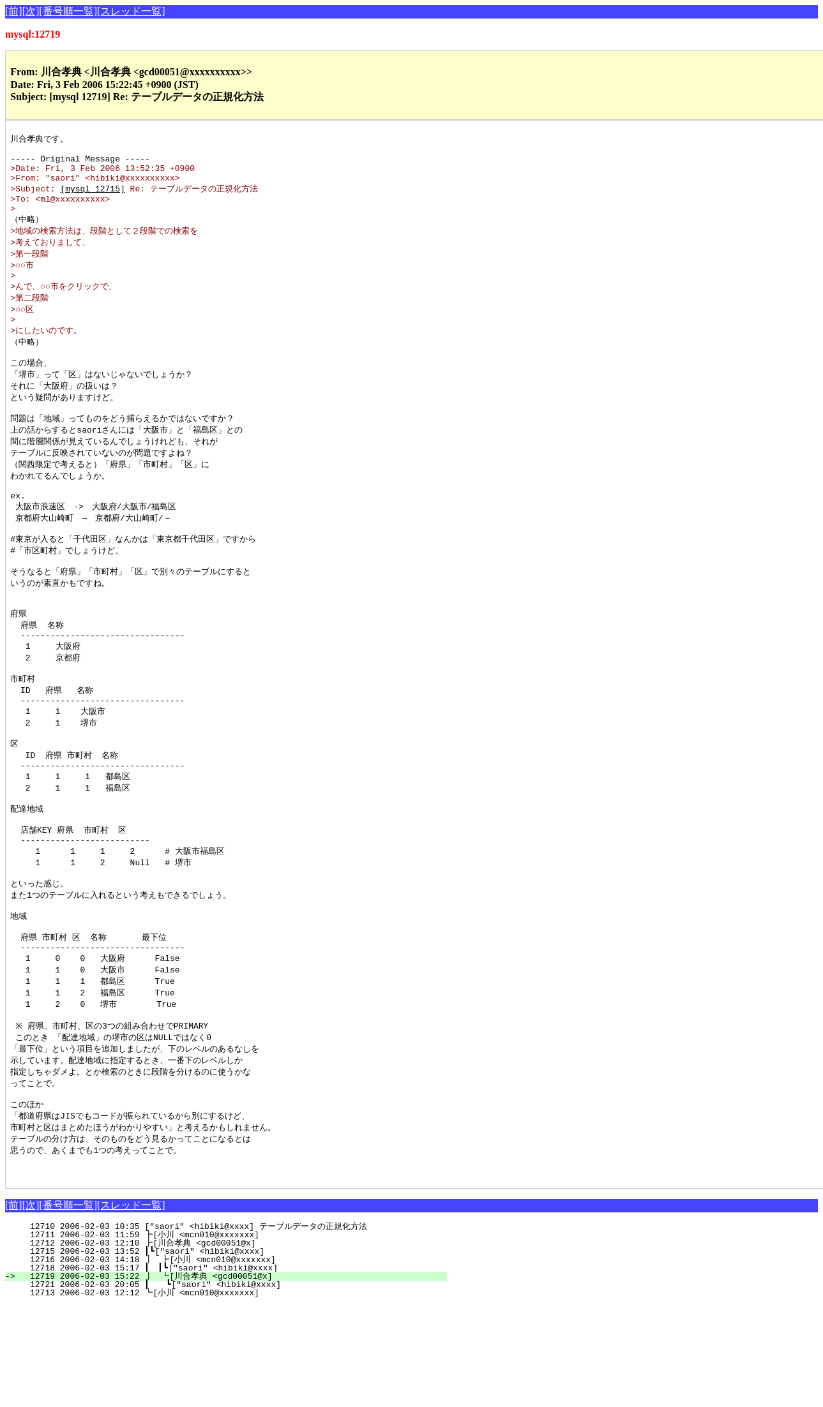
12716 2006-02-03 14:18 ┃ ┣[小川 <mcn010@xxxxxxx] (231, 1361)
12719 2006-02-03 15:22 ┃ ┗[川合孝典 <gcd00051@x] (230, 1377)
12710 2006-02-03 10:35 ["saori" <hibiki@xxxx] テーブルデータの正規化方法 (228, 1328)
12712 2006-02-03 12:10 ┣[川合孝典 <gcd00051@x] (233, 1344)
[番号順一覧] (68, 11)
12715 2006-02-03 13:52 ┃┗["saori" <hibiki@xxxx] (234, 1353)
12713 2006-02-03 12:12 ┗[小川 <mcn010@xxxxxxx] (234, 1394)
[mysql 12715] (92, 197)
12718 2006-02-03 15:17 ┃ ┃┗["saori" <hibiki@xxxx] (230, 1369)
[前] (13, 11)
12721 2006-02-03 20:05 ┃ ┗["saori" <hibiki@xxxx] (232, 1386)
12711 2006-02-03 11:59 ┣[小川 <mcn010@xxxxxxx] (234, 1336)
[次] (31, 11)
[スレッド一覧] (131, 11)
